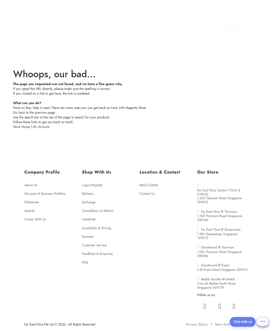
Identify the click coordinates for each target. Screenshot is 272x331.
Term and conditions (231, 324)
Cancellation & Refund (97, 210)
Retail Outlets (149, 185)
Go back (19, 112)
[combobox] (200, 21)
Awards (29, 210)
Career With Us (35, 219)
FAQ (85, 262)
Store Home (21, 126)
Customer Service (94, 245)
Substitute (88, 219)
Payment (88, 236)
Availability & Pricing (96, 228)
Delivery (87, 193)
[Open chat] (265, 324)
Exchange (88, 202)
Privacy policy (197, 324)
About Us (30, 185)
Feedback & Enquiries (97, 253)
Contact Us (147, 193)
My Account (41, 126)
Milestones (31, 202)
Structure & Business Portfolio (45, 193)
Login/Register (92, 185)
